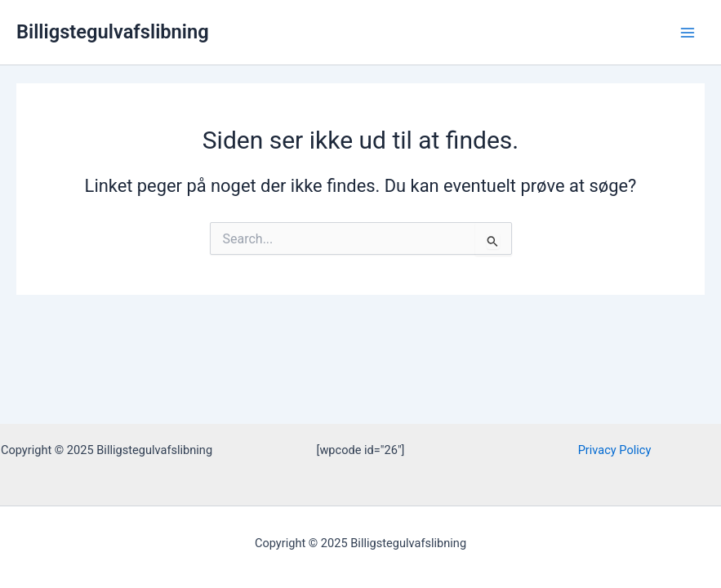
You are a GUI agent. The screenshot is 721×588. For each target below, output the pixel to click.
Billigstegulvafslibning (112, 31)
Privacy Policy (615, 450)
